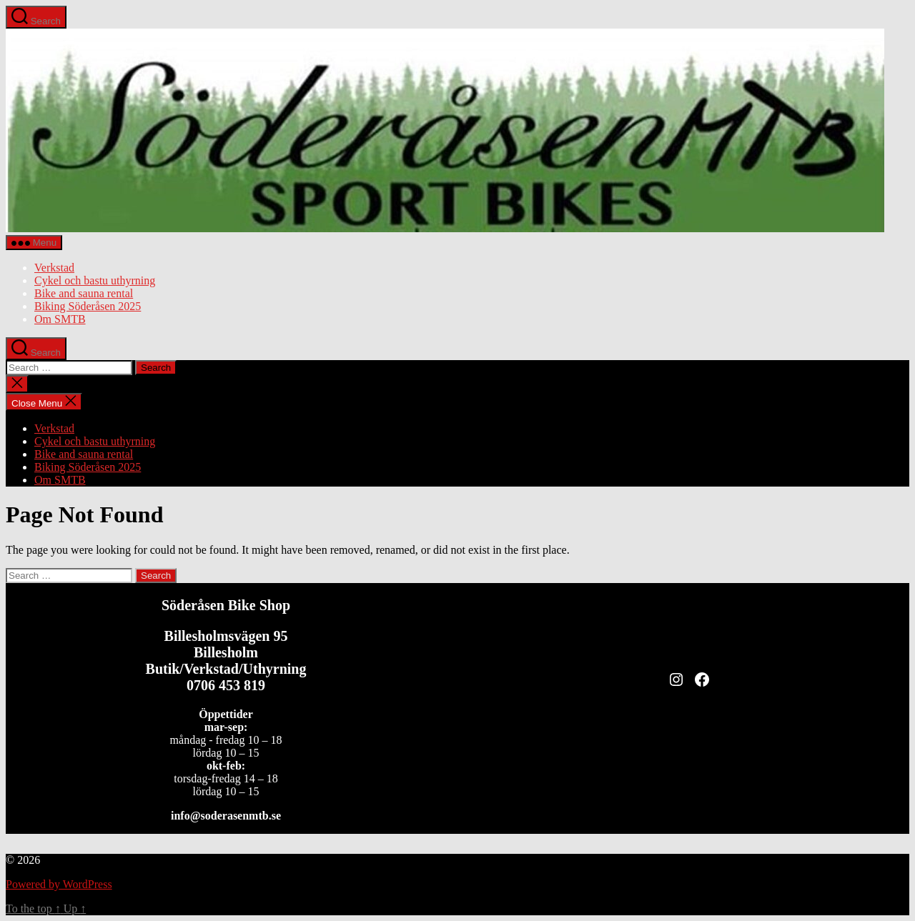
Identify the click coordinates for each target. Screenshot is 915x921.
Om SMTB (60, 319)
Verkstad (54, 268)
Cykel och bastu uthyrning (94, 280)
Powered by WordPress (59, 884)
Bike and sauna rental (83, 293)
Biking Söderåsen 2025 (87, 306)
